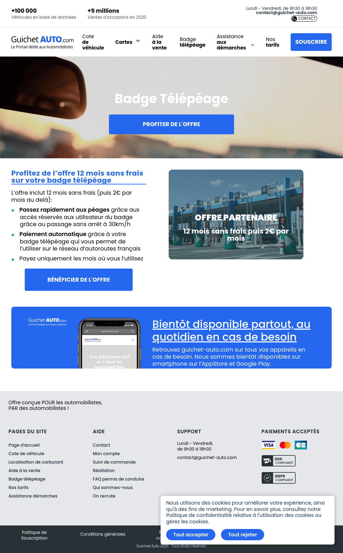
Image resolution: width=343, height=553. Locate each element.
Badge (192, 42)
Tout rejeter (242, 534)
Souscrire (311, 42)
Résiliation (104, 470)
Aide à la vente (24, 470)
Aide (159, 42)
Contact (101, 445)
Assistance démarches (32, 496)
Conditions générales (103, 534)
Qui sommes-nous (113, 487)
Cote (93, 42)
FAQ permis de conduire (118, 479)
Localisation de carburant (35, 462)
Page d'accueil (24, 445)
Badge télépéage (26, 479)
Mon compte (106, 454)
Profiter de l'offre (171, 124)
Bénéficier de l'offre (78, 280)
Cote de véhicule (26, 454)
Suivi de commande (114, 462)
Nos (272, 42)
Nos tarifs (18, 487)
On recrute (104, 496)
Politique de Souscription (34, 535)
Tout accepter (190, 534)
